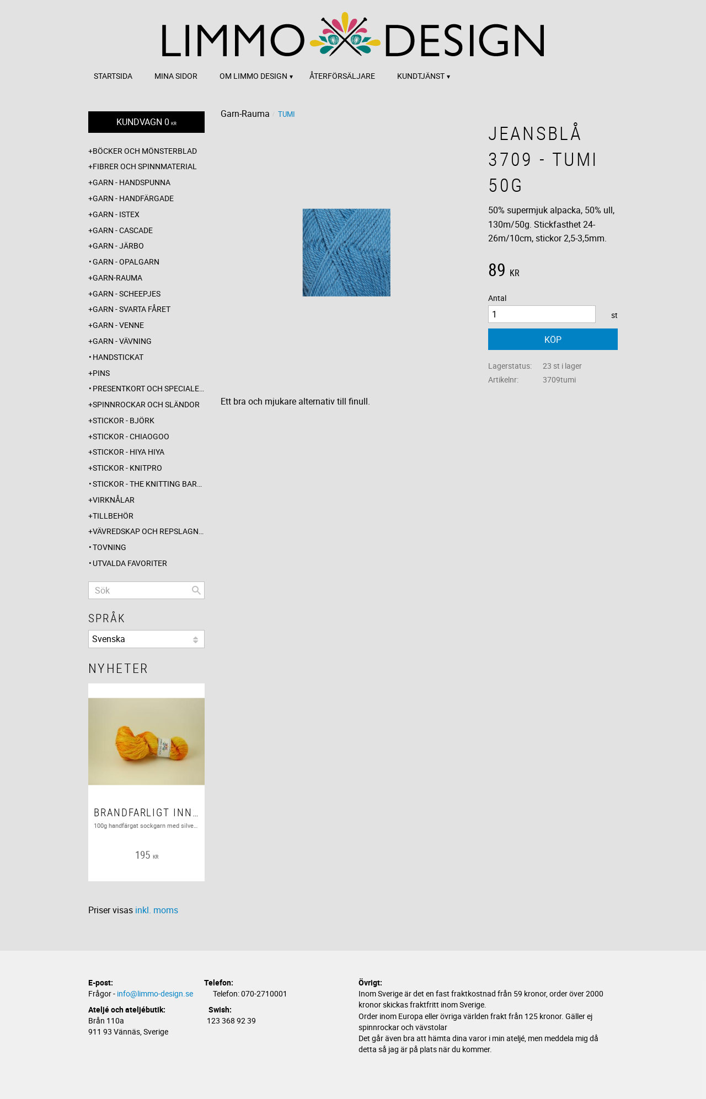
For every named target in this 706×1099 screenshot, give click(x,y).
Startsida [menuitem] (113, 76)
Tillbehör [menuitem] (113, 515)
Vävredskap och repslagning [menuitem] (149, 531)
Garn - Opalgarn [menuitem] (126, 261)
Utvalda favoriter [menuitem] (130, 563)
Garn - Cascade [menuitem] (123, 230)
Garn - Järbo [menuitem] (118, 245)
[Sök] (196, 590)
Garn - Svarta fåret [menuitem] (131, 309)
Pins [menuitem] (101, 373)
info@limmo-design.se (155, 993)
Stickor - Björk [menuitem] (123, 420)
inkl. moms (156, 910)
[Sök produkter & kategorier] (146, 590)
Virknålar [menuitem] (114, 499)
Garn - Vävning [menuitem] (122, 341)
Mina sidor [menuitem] (175, 76)
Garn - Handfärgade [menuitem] (133, 198)
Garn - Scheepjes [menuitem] (127, 293)
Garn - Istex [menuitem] (116, 214)
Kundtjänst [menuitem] (421, 76)
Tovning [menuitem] (109, 547)
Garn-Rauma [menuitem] (117, 277)
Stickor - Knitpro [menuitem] (127, 467)
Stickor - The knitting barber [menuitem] (149, 483)
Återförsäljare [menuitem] (342, 76)
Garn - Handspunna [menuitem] (131, 182)
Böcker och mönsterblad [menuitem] (145, 151)
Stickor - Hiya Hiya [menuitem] (128, 451)
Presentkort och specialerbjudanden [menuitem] (149, 388)
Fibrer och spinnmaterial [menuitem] (145, 166)
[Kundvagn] (146, 122)
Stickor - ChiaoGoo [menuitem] (131, 436)
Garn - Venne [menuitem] (118, 325)
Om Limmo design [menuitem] (253, 76)
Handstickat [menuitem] (118, 357)
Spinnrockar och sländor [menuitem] (146, 404)
